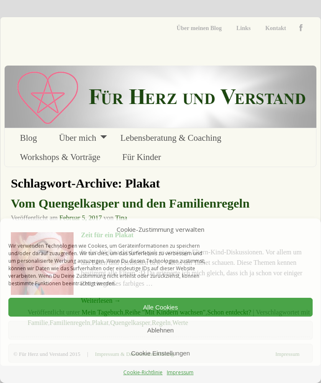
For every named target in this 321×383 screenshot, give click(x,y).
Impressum (180, 372)
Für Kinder (141, 157)
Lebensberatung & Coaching (170, 138)
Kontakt (275, 28)
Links (243, 28)
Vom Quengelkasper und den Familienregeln (130, 203)
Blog (28, 138)
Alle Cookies (160, 307)
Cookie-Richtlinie (143, 372)
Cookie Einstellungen (160, 353)
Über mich (77, 138)
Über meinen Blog (199, 28)
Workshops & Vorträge (60, 157)
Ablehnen (160, 330)
